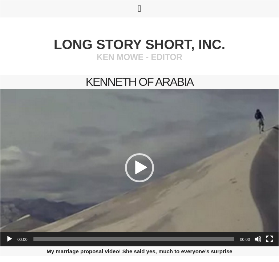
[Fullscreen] (269, 239)
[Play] (9, 239)
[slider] (133, 239)
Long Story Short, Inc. (139, 44)
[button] (139, 167)
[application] (139, 167)
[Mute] (258, 239)
